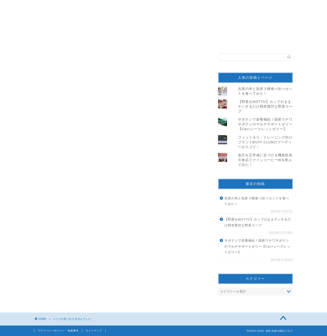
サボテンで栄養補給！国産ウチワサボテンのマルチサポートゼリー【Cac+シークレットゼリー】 (265, 124)
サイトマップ (94, 330)
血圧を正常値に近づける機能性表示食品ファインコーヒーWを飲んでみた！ (265, 160)
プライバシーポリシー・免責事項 (58, 330)
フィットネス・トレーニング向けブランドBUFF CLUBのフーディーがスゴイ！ (265, 142)
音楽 (56, 255)
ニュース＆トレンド (69, 267)
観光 (56, 273)
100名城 (59, 279)
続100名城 (61, 285)
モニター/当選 (64, 261)
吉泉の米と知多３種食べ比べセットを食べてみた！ (256, 201)
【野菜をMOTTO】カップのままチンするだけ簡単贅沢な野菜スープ (265, 106)
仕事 (56, 291)
